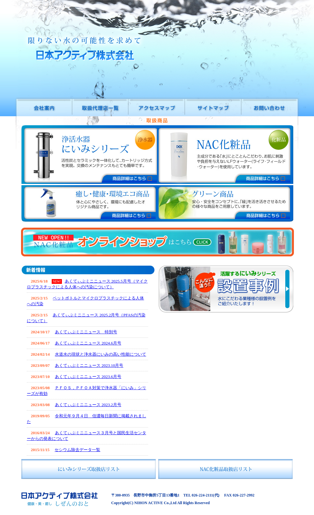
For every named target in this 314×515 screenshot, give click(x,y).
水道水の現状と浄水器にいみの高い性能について (100, 354)
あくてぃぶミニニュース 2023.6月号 (88, 376)
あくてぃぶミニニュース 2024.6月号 (88, 343)
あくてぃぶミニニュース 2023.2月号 (88, 404)
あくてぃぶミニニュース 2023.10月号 (89, 365)
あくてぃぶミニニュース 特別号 (86, 331)
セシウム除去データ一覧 (77, 449)
